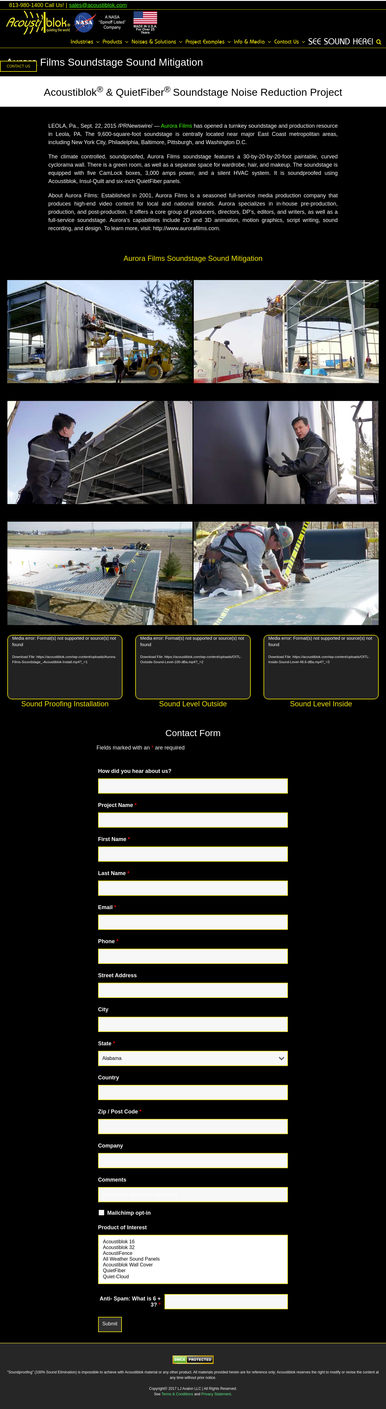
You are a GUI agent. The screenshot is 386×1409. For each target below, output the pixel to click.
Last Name (113, 873)
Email (107, 907)
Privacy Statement (216, 1394)
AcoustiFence (193, 1253)
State (106, 1043)
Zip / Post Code (120, 1112)
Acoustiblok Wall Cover (193, 1265)
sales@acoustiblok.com (98, 5)
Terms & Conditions (177, 1394)
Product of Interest (122, 1227)
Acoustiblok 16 (193, 1242)
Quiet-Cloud (193, 1277)
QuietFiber (193, 1271)
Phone (108, 941)
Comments (112, 1180)
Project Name (117, 805)
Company (110, 1146)
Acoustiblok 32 (193, 1248)
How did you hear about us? (135, 771)
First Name (114, 839)
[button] (378, 42)
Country (108, 1078)
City (103, 1009)
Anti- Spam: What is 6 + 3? (130, 1302)
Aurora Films (176, 126)
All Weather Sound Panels (193, 1259)
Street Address (117, 975)
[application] (64, 667)
